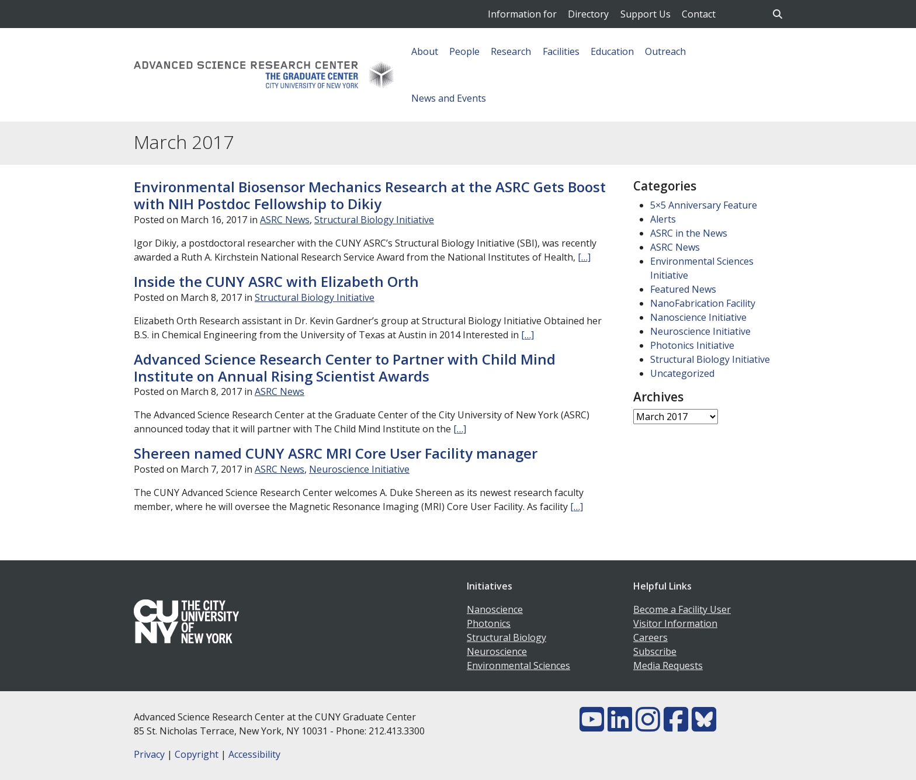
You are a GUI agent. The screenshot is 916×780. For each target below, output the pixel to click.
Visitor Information (675, 623)
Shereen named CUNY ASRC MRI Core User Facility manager (335, 453)
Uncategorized (682, 373)
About (424, 51)
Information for (522, 14)
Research (511, 51)
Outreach (665, 51)
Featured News (683, 289)
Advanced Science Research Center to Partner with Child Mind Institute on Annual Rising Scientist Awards (345, 367)
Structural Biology (506, 637)
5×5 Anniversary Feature (703, 205)
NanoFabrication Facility (702, 303)
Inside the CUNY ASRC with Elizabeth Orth (276, 281)
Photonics (489, 623)
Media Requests (668, 665)
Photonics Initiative (692, 345)
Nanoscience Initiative (698, 317)
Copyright (196, 754)
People (464, 51)
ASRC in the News (688, 233)
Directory (588, 14)
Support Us (645, 14)
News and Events (448, 98)
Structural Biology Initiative (374, 219)
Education (612, 51)
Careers (650, 637)
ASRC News (285, 219)
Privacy (149, 754)
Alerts (663, 219)
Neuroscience (497, 651)
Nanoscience (495, 609)
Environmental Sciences (518, 665)
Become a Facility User (682, 609)
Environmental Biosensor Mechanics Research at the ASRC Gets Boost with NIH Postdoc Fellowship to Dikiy (370, 195)
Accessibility (254, 754)
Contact (699, 14)
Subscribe (654, 651)
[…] (584, 257)
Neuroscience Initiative (359, 469)
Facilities (561, 51)
